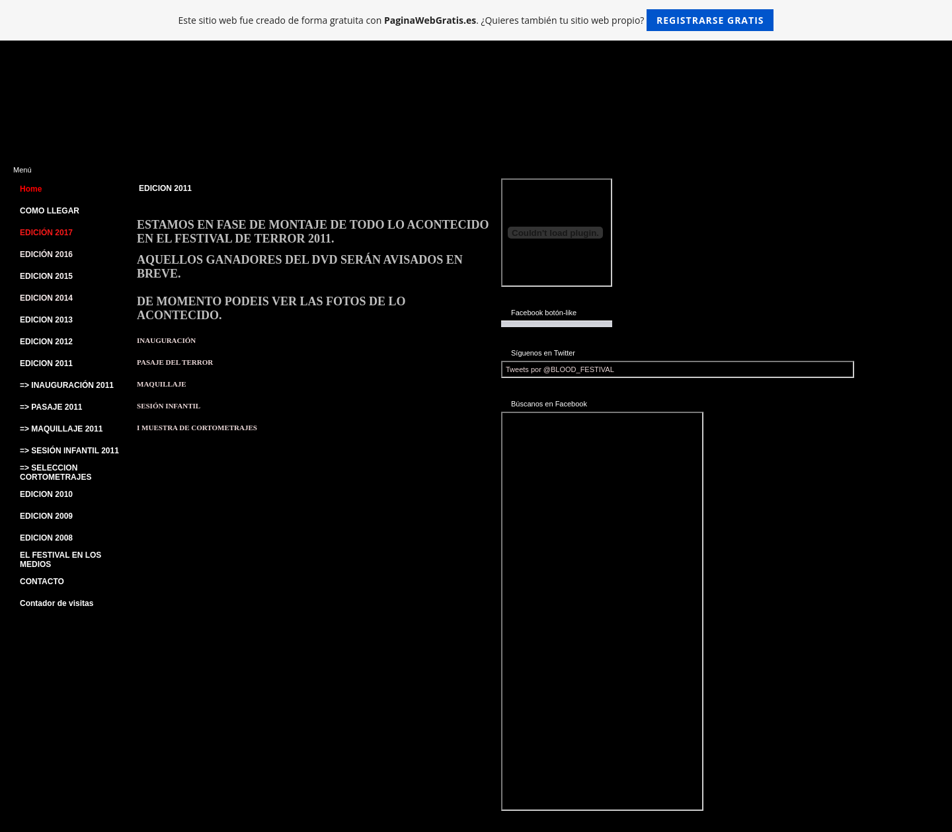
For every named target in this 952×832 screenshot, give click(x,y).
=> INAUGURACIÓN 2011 (67, 385)
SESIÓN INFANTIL (168, 406)
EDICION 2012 (46, 341)
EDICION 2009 (46, 516)
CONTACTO (42, 581)
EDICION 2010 (46, 494)
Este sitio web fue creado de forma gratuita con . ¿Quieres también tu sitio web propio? (476, 20)
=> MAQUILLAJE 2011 (61, 429)
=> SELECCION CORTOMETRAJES (55, 472)
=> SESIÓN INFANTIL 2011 (69, 450)
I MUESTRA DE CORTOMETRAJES (197, 428)
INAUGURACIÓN (166, 340)
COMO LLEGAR (49, 210)
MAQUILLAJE (161, 384)
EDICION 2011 (46, 363)
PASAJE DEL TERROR (175, 362)
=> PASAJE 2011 (51, 407)
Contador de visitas (56, 603)
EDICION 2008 (46, 538)
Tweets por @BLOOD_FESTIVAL (560, 369)
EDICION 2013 (46, 319)
